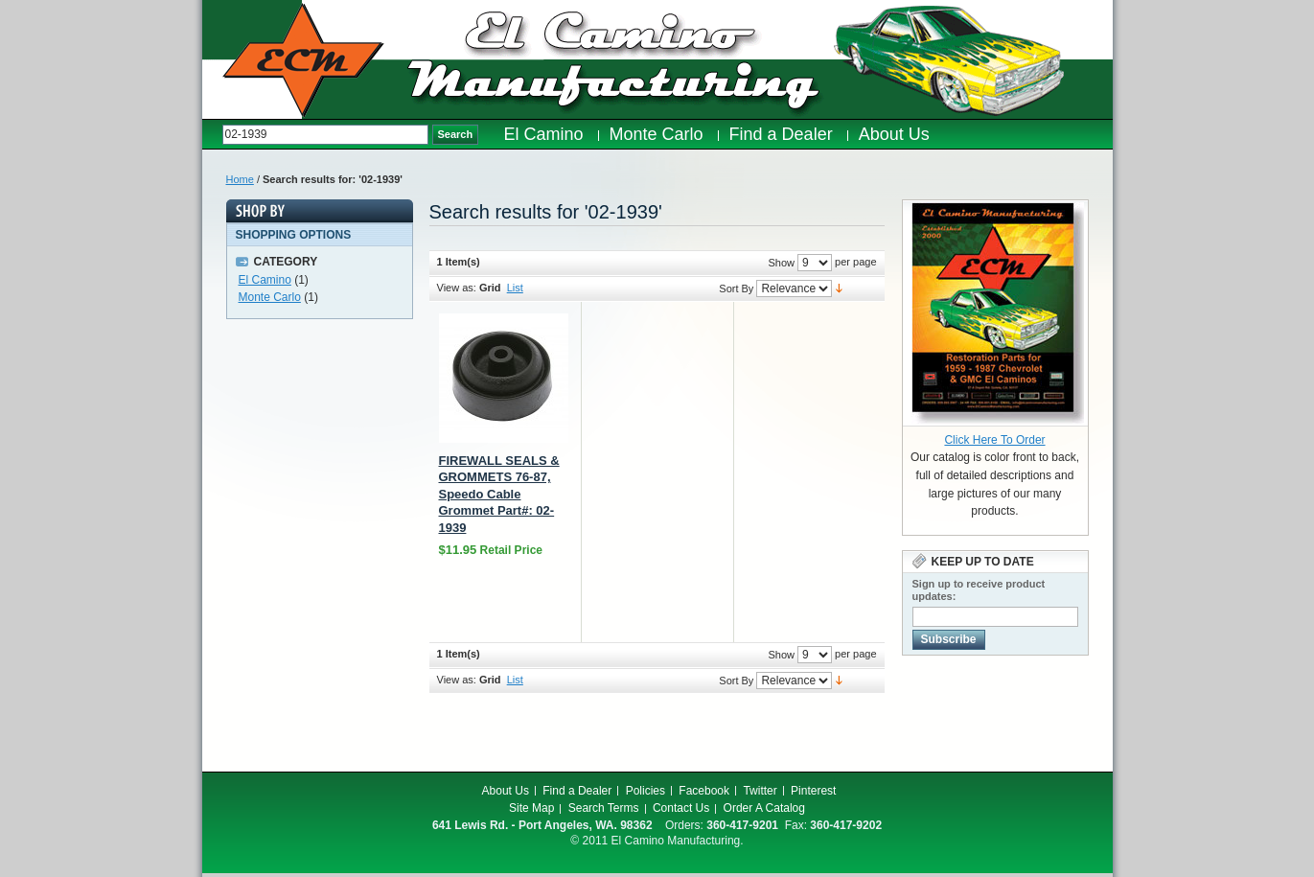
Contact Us (681, 808)
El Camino (265, 280)
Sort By (736, 288)
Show (781, 262)
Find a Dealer (576, 790)
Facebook (704, 790)
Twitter (759, 790)
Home (240, 179)
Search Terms (603, 808)
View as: (456, 287)
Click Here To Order (994, 440)
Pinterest (813, 790)
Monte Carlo (270, 297)
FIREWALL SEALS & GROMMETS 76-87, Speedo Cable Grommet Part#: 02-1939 (499, 494)
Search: (212, 135)
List (515, 287)
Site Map (531, 808)
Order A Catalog (764, 808)
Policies (645, 790)
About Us (505, 790)
